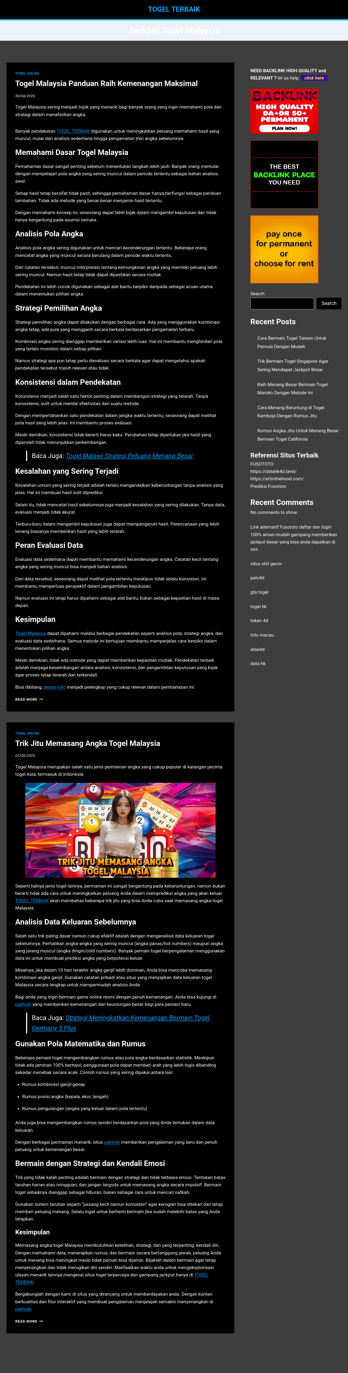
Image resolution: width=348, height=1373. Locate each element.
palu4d (257, 577)
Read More (29, 699)
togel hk (258, 606)
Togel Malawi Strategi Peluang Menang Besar (129, 456)
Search (257, 293)
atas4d (257, 649)
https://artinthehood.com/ (277, 478)
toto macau (262, 635)
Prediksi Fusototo (268, 486)
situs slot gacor (266, 563)
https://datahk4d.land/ (273, 471)
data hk (258, 663)
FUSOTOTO (262, 464)
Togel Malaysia (30, 633)
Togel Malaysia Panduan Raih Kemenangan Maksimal (106, 83)
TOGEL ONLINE (27, 73)
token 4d (259, 620)
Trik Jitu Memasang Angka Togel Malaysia (87, 743)
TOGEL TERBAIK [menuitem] (73, 131)
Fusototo (289, 527)
